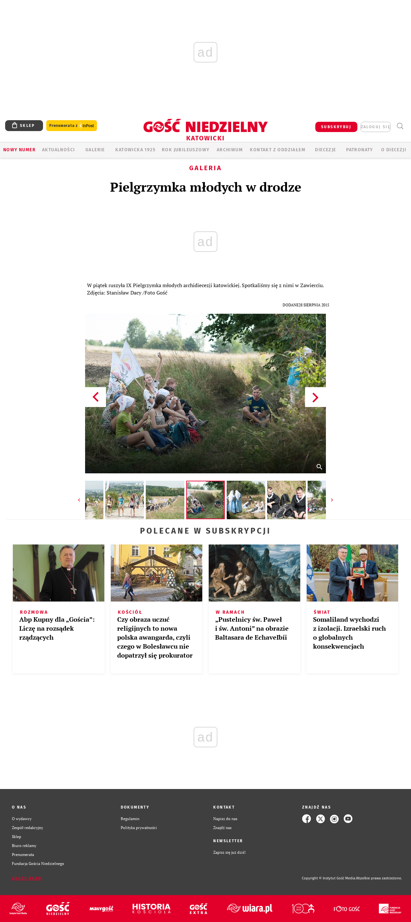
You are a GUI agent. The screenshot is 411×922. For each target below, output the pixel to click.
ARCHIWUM (230, 150)
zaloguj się (375, 127)
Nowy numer (19, 150)
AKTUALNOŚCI (58, 150)
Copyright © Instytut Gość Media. (329, 878)
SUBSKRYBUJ (336, 127)
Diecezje (325, 150)
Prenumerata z (71, 125)
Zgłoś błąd (26, 878)
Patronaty (359, 150)
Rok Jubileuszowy (185, 150)
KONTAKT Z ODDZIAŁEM (277, 150)
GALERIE (95, 150)
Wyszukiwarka (400, 126)
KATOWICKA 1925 (135, 150)
